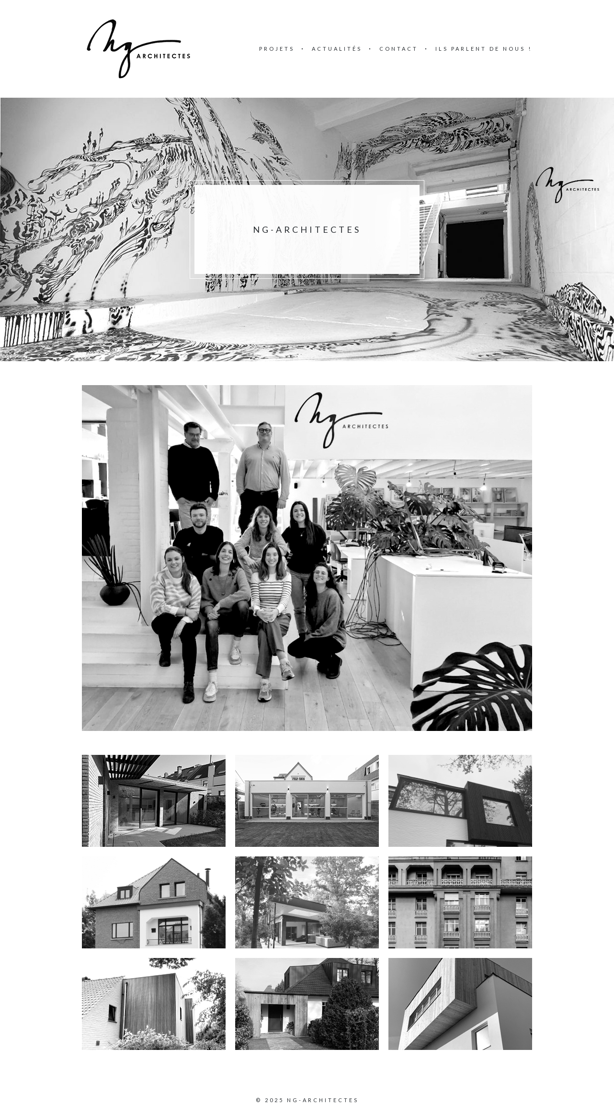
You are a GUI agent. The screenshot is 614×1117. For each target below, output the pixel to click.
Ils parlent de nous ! (483, 49)
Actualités (337, 49)
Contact (398, 49)
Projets (277, 49)
